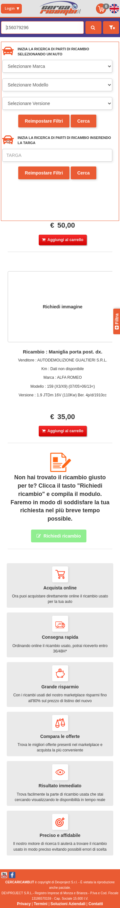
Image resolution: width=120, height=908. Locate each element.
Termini (40, 904)
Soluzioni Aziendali (68, 904)
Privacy (24, 904)
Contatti (96, 904)
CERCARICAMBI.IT (19, 882)
